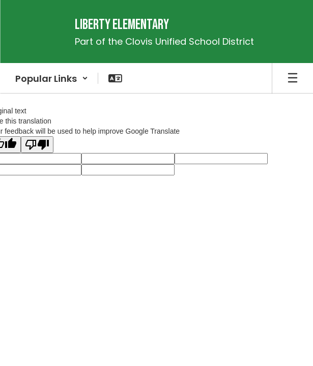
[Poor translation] (37, 144)
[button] (51, 78)
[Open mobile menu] (292, 78)
